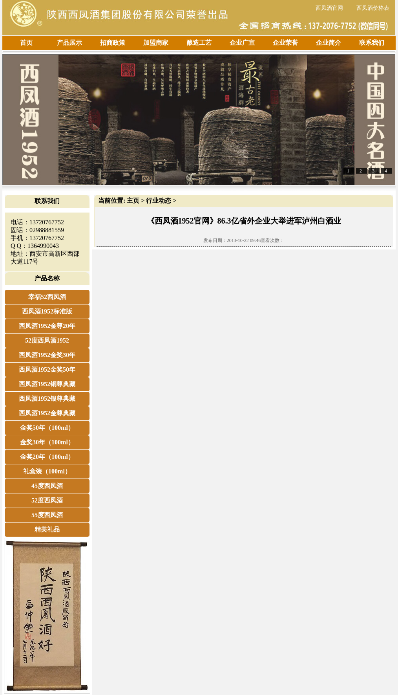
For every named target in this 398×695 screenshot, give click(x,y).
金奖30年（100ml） (47, 442)
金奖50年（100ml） (47, 427)
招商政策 (112, 42)
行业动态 (158, 200)
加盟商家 (155, 42)
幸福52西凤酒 (47, 296)
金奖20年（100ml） (47, 456)
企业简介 (328, 42)
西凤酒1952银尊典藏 (47, 398)
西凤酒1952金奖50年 (47, 369)
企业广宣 (242, 42)
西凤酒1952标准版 (47, 311)
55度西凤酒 (47, 515)
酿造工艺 (199, 42)
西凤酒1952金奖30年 (47, 355)
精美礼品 (47, 529)
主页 (133, 200)
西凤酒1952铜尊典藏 (47, 384)
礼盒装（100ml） (47, 471)
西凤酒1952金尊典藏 (47, 413)
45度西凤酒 (47, 485)
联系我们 (371, 42)
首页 (26, 42)
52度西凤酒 (47, 500)
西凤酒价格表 (372, 8)
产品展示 (69, 42)
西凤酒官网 (329, 8)
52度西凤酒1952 (47, 340)
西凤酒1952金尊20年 (47, 326)
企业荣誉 (285, 42)
